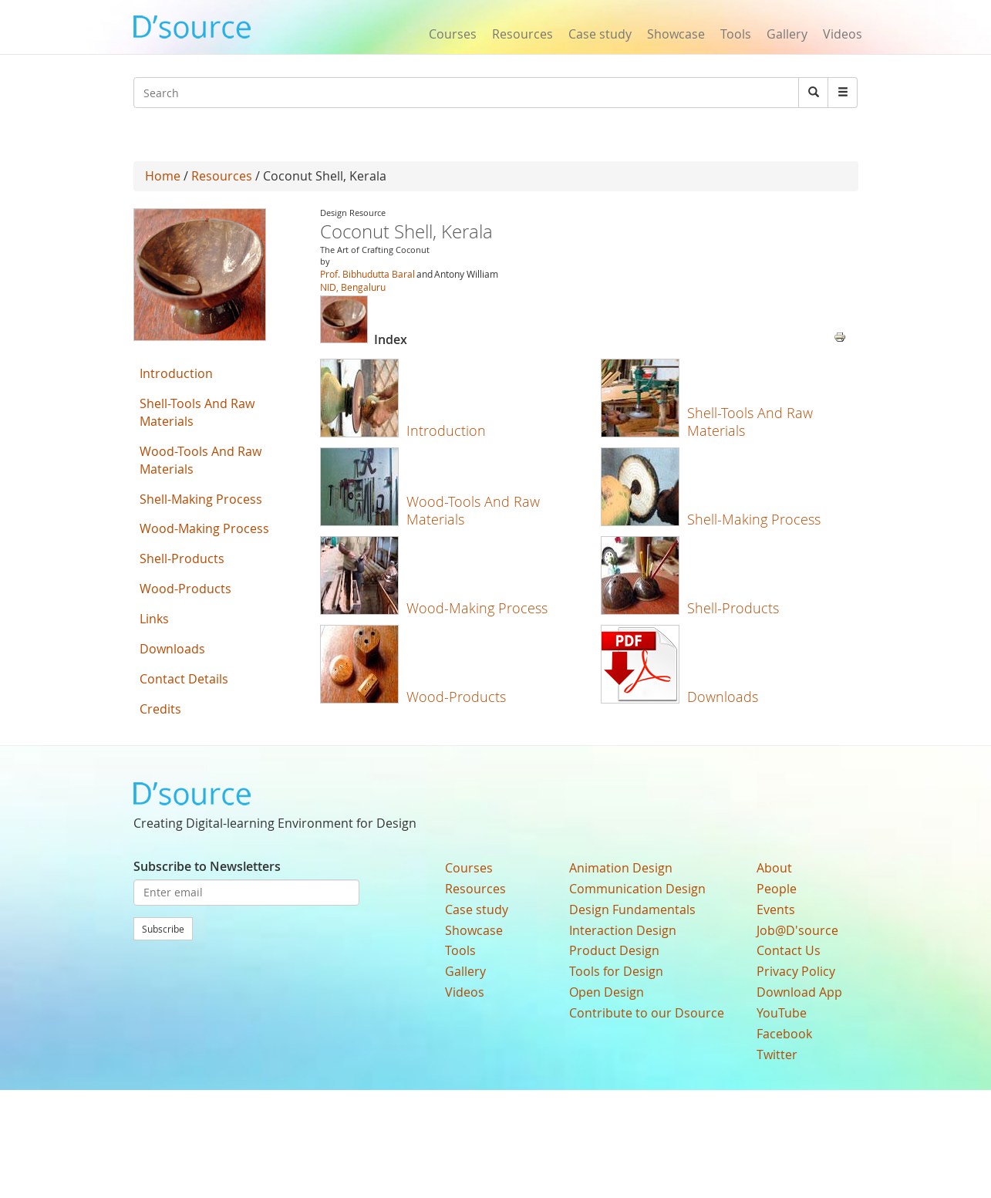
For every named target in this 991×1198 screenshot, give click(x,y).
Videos (842, 33)
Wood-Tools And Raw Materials (473, 510)
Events (776, 909)
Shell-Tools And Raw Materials (750, 421)
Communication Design (637, 888)
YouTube (782, 1012)
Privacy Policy (796, 971)
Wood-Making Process (477, 608)
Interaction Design (622, 930)
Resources (522, 33)
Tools (735, 33)
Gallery (787, 33)
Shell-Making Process (754, 519)
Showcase (676, 33)
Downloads (722, 696)
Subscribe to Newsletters (207, 866)
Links (154, 618)
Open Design (606, 992)
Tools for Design (616, 971)
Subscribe (163, 929)
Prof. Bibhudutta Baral (367, 274)
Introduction (446, 430)
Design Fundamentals (632, 909)
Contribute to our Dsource (646, 1012)
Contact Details (184, 678)
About (774, 867)
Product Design (614, 950)
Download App (799, 992)
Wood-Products (456, 696)
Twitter (777, 1054)
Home (162, 175)
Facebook (784, 1033)
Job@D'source (797, 930)
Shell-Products (733, 608)
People (777, 888)
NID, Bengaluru (353, 287)
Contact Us (789, 950)
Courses (453, 33)
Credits (160, 708)
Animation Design (620, 867)
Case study (600, 33)
